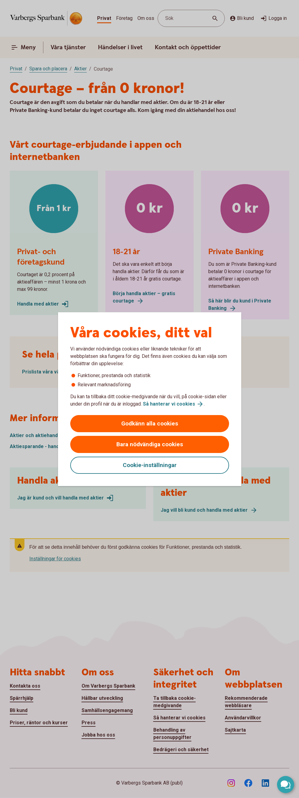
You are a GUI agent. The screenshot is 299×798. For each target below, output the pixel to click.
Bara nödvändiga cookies (149, 444)
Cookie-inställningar (150, 465)
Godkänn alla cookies (149, 423)
